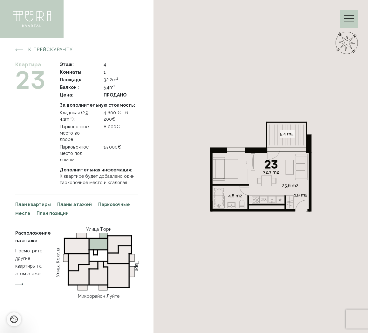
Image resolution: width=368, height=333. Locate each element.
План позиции (53, 213)
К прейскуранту (44, 50)
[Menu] (349, 20)
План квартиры (33, 204)
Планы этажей (74, 204)
